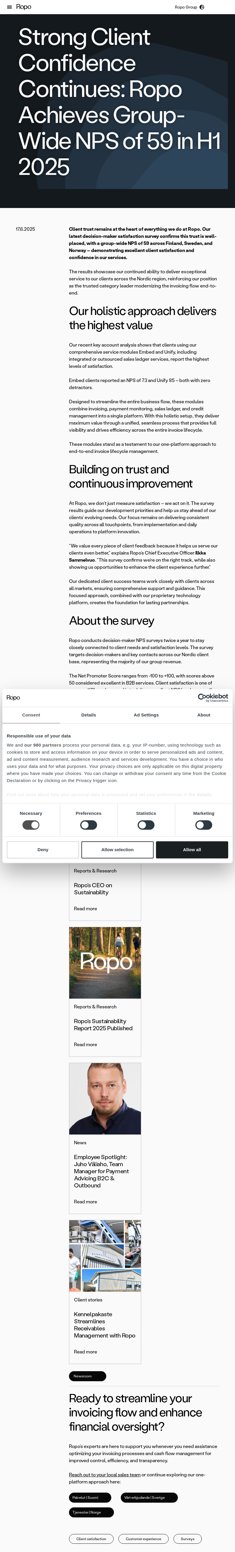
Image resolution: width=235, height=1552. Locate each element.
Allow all (192, 849)
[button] (9, 7)
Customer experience (143, 1253)
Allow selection (117, 849)
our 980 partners (43, 744)
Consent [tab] (31, 714)
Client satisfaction (91, 1253)
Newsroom (87, 1090)
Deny (43, 849)
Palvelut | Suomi (90, 1211)
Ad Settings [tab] (146, 714)
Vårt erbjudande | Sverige (149, 1211)
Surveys (187, 1253)
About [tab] (203, 714)
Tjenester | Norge (91, 1226)
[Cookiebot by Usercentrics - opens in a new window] (202, 697)
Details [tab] (88, 714)
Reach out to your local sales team (105, 1189)
